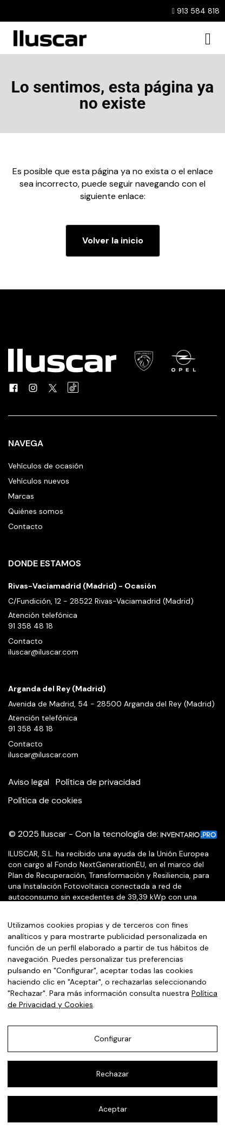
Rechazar (112, 1074)
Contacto (25, 526)
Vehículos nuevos (38, 481)
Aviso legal (28, 782)
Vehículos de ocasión (45, 466)
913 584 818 (196, 11)
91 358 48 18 (30, 626)
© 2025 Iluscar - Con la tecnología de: (113, 834)
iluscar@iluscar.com (43, 652)
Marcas (21, 496)
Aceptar (112, 1109)
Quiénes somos (35, 511)
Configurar (112, 1038)
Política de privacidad (98, 782)
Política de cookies (45, 800)
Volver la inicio (112, 240)
